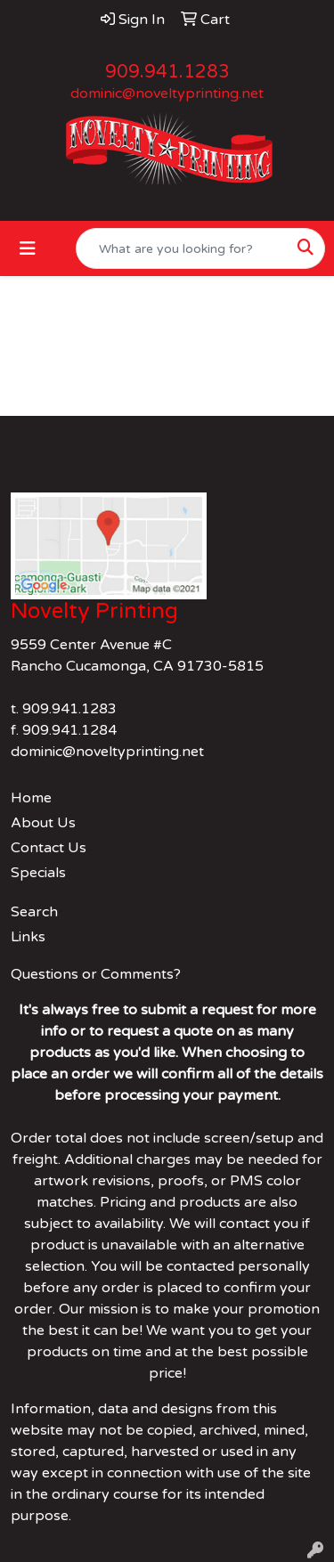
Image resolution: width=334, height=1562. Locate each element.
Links (28, 937)
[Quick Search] (182, 248)
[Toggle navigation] (27, 249)
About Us (43, 823)
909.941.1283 (167, 72)
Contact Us (48, 848)
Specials (38, 873)
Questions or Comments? (96, 974)
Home (31, 798)
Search (34, 912)
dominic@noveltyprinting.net (167, 93)
